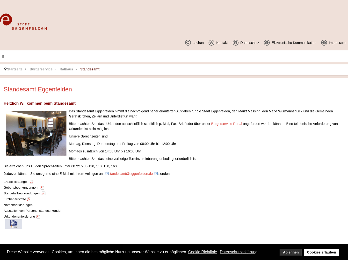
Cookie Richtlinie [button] (202, 252)
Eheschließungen (16, 182)
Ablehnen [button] (291, 252)
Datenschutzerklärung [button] (239, 252)
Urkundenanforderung (19, 216)
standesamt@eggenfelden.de (131, 174)
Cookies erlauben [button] (321, 252)
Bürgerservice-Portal (226, 124)
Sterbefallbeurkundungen (22, 193)
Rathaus (66, 69)
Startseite (14, 69)
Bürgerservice (41, 69)
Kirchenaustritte (15, 199)
